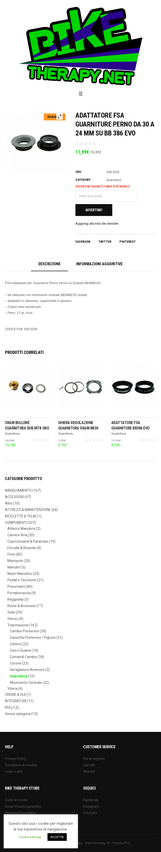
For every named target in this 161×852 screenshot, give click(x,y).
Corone (15, 663)
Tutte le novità (16, 800)
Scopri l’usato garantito (23, 806)
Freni (11, 554)
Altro (9, 503)
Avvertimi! (93, 210)
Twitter (104, 241)
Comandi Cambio (23, 657)
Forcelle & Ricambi (21, 548)
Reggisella (15, 599)
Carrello (89, 765)
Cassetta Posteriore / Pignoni (33, 637)
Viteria (12, 689)
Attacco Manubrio (21, 529)
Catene (15, 644)
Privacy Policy (15, 759)
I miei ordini (14, 771)
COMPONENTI (16, 523)
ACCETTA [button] (57, 837)
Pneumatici (16, 586)
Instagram (91, 806)
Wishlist (89, 771)
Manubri (13, 567)
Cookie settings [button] (30, 837)
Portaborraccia (19, 593)
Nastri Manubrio (19, 574)
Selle (11, 612)
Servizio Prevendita (20, 813)
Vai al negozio (94, 759)
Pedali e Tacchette (21, 580)
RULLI (9, 707)
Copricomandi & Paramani (27, 541)
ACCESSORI (14, 497)
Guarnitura (113, 180)
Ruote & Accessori (21, 606)
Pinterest (127, 241)
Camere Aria (17, 535)
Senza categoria (18, 714)
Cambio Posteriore (24, 631)
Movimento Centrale (26, 683)
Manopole (15, 561)
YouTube (90, 813)
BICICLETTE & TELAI (20, 516)
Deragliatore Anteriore (27, 670)
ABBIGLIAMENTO (18, 490)
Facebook (82, 241)
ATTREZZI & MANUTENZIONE (28, 510)
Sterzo (12, 619)
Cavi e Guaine (20, 650)
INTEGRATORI (15, 701)
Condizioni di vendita (21, 765)
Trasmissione (17, 625)
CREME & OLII (15, 694)
